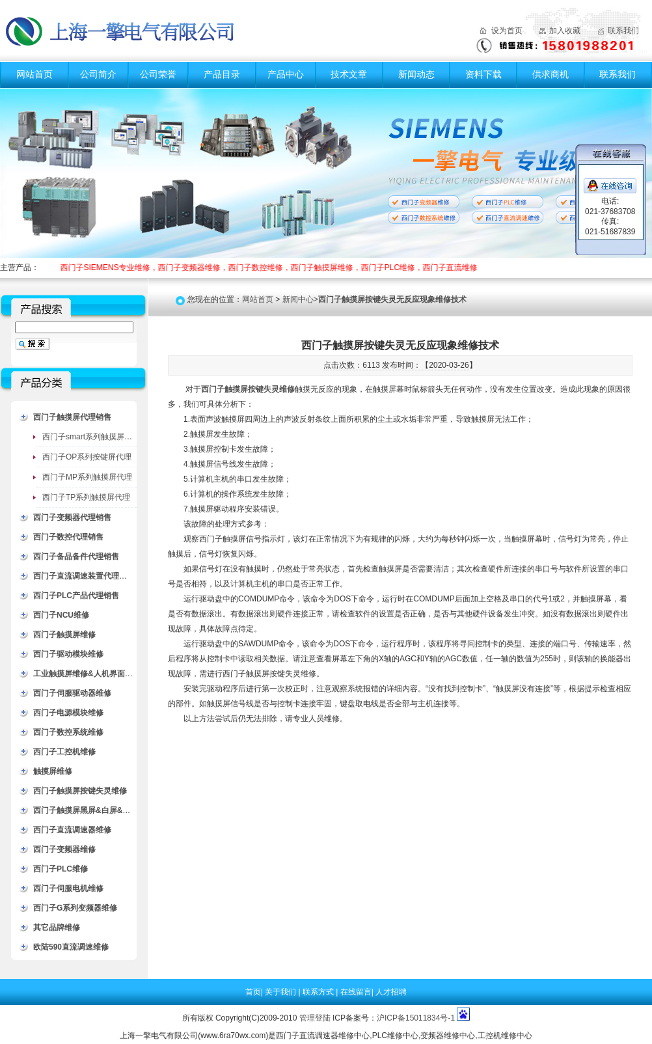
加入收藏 (564, 30)
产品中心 (285, 74)
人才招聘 (391, 991)
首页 (253, 991)
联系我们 (623, 30)
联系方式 (319, 991)
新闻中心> (374, 299)
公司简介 (98, 74)
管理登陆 (315, 1018)
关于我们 (281, 991)
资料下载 (483, 74)
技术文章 (349, 74)
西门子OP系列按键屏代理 (86, 456)
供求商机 (550, 74)
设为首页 (507, 30)
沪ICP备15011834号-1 (416, 1018)
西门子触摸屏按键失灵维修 (248, 389)
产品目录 (222, 74)
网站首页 (34, 74)
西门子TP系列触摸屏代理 (86, 497)
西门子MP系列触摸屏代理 (87, 477)
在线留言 (356, 991)
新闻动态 (416, 74)
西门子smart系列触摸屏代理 (91, 436)
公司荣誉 (158, 74)
